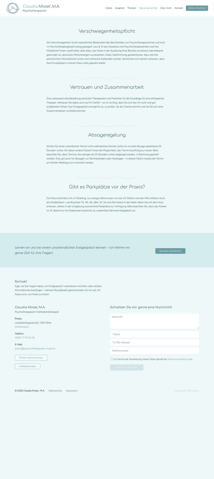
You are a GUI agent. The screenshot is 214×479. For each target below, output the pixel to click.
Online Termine (197, 8)
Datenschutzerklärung (178, 439)
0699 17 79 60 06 (25, 417)
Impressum (72, 471)
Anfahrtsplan (22, 407)
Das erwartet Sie (148, 8)
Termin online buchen (31, 438)
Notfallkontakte (27, 447)
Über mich (166, 8)
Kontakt (179, 8)
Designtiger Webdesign (186, 471)
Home (109, 8)
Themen (131, 8)
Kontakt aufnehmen (170, 331)
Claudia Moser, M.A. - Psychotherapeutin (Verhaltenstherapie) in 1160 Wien (33, 8)
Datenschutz (55, 471)
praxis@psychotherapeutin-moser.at (35, 428)
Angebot (119, 8)
